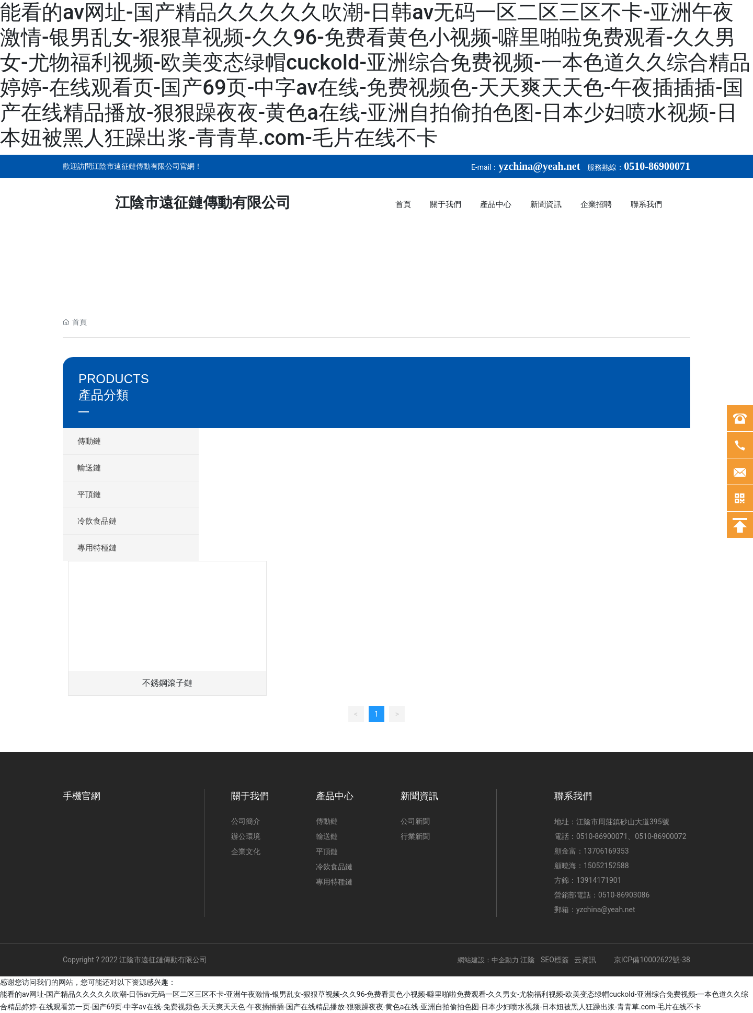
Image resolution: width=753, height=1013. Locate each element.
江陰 (527, 960)
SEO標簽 (555, 960)
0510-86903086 (623, 895)
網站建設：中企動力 (489, 960)
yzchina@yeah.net (605, 909)
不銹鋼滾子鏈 (167, 683)
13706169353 (606, 851)
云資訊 (586, 960)
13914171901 (599, 880)
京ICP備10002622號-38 (652, 960)
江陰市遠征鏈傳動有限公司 (203, 202)
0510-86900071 (602, 836)
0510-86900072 (660, 836)
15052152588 (606, 865)
